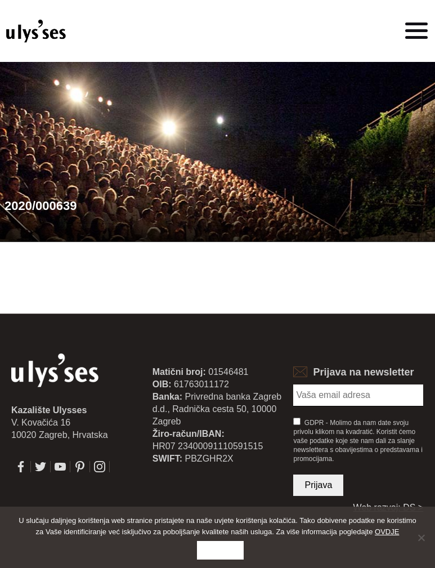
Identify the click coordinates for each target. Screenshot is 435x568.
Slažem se (220, 550)
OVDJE (387, 531)
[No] (421, 537)
